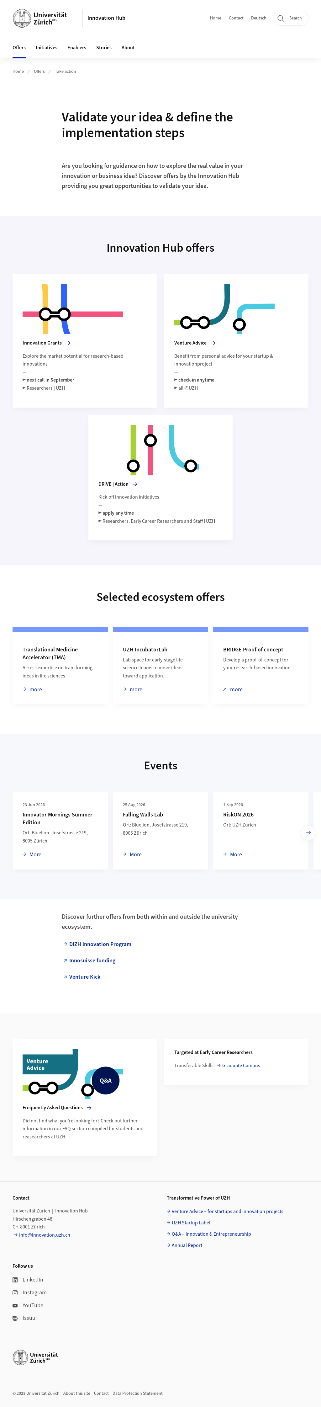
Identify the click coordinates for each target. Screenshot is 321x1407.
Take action (65, 71)
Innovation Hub (106, 18)
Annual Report (187, 1245)
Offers (39, 71)
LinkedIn (28, 1280)
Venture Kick (84, 977)
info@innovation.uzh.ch (44, 1235)
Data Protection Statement (138, 1393)
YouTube (28, 1305)
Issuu (24, 1318)
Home (215, 18)
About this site (76, 1393)
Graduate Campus (241, 1065)
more (35, 689)
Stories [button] (104, 47)
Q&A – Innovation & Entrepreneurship (211, 1234)
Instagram (30, 1293)
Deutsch (258, 18)
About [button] (128, 47)
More (34, 854)
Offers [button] (19, 47)
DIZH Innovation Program (100, 944)
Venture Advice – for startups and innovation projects (227, 1211)
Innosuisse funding (92, 961)
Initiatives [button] (46, 47)
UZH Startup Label (191, 1222)
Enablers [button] (76, 47)
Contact (236, 18)
